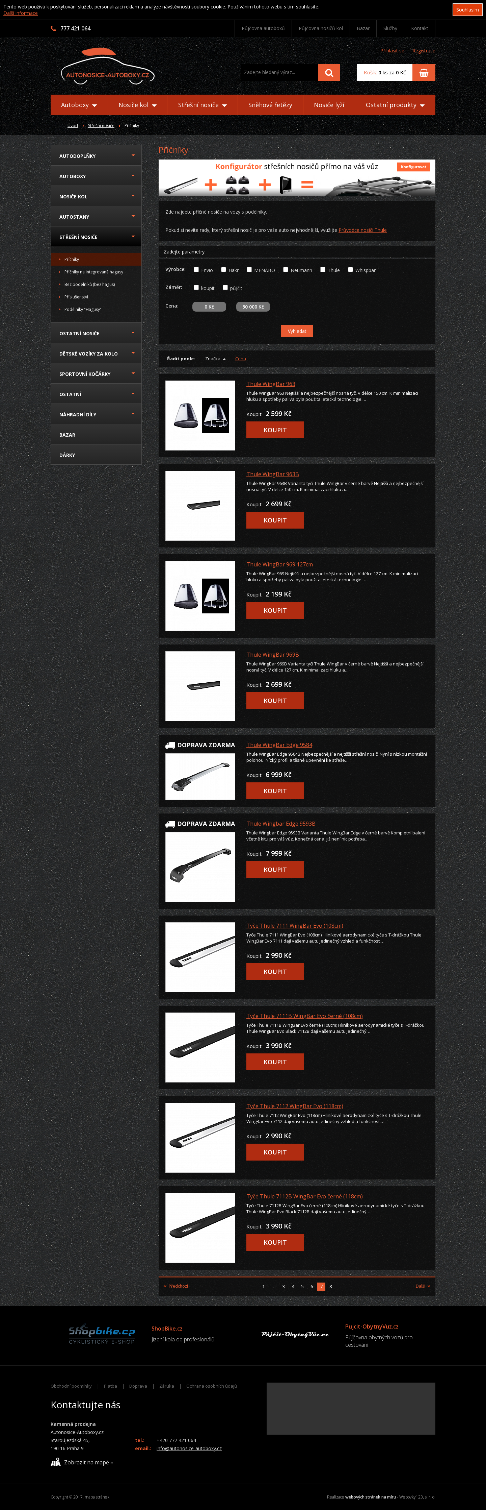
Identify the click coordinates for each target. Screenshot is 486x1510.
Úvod (73, 125)
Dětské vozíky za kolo (88, 353)
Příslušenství (76, 297)
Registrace (423, 50)
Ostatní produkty (395, 105)
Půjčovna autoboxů (263, 28)
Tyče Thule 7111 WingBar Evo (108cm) (294, 925)
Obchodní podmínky (71, 1386)
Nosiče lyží (329, 105)
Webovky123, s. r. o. (417, 1497)
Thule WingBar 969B (272, 654)
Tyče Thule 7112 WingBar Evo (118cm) (294, 1106)
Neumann (301, 270)
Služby (390, 28)
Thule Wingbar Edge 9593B (281, 823)
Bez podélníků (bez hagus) (89, 284)
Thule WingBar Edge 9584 (279, 744)
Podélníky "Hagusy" (83, 309)
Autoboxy (79, 105)
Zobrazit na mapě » (82, 1462)
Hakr (233, 270)
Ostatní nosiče (79, 333)
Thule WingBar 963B (272, 474)
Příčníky (71, 259)
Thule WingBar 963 (270, 384)
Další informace (20, 13)
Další (423, 1286)
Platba (110, 1386)
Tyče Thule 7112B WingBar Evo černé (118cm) (304, 1196)
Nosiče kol (137, 105)
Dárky (67, 455)
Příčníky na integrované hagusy (93, 272)
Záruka (166, 1386)
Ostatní (70, 394)
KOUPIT (275, 430)
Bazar (363, 28)
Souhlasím (467, 9)
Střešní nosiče (202, 105)
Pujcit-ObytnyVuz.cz (372, 1326)
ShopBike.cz (167, 1328)
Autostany (74, 217)
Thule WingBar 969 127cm (279, 564)
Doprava (138, 1386)
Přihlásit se (392, 50)
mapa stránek (97, 1497)
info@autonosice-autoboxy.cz (189, 1448)
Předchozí (176, 1286)
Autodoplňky (77, 156)
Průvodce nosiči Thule (363, 230)
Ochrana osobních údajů (211, 1386)
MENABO (264, 270)
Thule (334, 270)
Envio (207, 270)
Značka (212, 359)
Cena (240, 359)
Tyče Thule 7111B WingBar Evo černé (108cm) (304, 1016)
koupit (208, 288)
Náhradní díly (77, 414)
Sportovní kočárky (84, 374)
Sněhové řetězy (270, 105)
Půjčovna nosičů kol (321, 28)
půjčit (236, 288)
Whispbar (365, 270)
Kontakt (419, 28)
